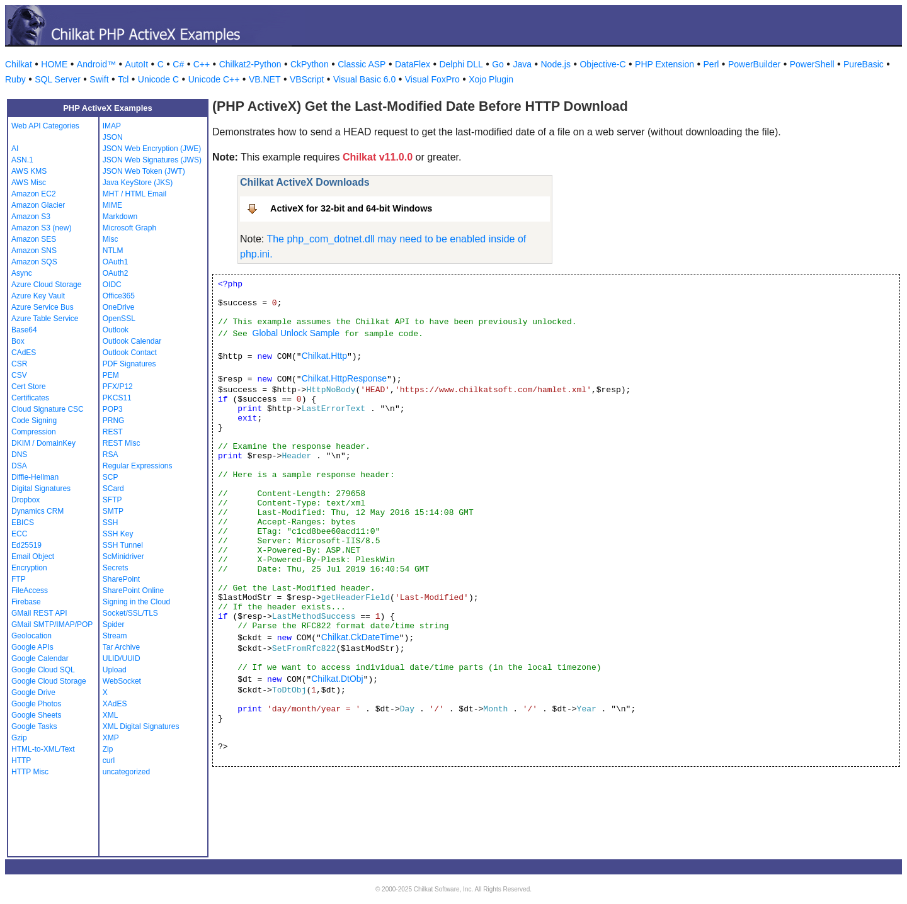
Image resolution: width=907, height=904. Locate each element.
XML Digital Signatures (141, 726)
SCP (110, 477)
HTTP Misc (29, 771)
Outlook (115, 329)
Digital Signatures (41, 488)
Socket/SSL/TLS (130, 613)
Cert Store (28, 386)
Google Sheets (36, 715)
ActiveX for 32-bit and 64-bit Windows (351, 208)
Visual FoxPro (432, 79)
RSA (110, 454)
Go (498, 64)
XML (110, 715)
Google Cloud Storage (48, 681)
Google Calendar (40, 658)
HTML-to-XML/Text (43, 749)
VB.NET (265, 79)
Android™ (96, 64)
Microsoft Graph (129, 227)
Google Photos (36, 703)
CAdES (23, 352)
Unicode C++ (214, 79)
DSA (19, 465)
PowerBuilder (754, 64)
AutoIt (137, 64)
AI (14, 148)
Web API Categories (45, 125)
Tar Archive (121, 647)
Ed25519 (26, 545)
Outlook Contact (130, 352)
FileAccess (29, 590)
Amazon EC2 (33, 193)
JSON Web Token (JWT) (144, 171)
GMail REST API (39, 613)
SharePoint (121, 579)
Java (522, 64)
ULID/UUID (121, 658)
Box (18, 341)
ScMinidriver (123, 556)
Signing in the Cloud (136, 601)
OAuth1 (115, 261)
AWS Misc (28, 182)
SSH (110, 522)
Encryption (29, 567)
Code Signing (34, 420)
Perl (711, 64)
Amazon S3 (30, 216)
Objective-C (602, 64)
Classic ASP (361, 64)
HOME (54, 64)
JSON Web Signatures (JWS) (152, 159)
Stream (115, 635)
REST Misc (121, 443)
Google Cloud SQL (43, 669)
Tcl (123, 79)
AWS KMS (29, 171)
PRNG (114, 420)
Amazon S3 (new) (41, 227)
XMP (111, 737)
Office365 (119, 295)
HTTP (21, 760)
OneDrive (119, 307)
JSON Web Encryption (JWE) (152, 148)
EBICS (22, 522)
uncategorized (126, 771)
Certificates (30, 397)
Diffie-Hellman (35, 477)
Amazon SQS (34, 261)
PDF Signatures (129, 363)
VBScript (307, 79)
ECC (19, 533)
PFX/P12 (118, 386)
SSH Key (118, 533)
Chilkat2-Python (250, 64)
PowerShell (812, 64)
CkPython (309, 64)
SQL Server (58, 79)
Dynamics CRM (37, 511)
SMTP (113, 511)
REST (113, 431)
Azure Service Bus (42, 307)
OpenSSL (119, 318)
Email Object (32, 556)
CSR (19, 363)
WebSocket (122, 681)
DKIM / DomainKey (43, 443)
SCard (113, 488)
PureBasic (863, 64)
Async (21, 273)
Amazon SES (33, 239)
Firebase (26, 601)
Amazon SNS (34, 250)
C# (178, 64)
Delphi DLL (460, 64)
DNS (19, 454)
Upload (115, 669)
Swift (98, 79)
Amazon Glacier (38, 205)
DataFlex (412, 64)
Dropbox (25, 499)
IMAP (112, 125)
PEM (111, 375)
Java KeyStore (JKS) (138, 182)
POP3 (113, 409)
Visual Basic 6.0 (364, 79)
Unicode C (158, 79)
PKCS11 (117, 397)
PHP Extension (664, 64)
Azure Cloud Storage (46, 284)
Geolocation (31, 635)
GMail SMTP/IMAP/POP (52, 624)
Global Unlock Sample (296, 333)
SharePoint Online (133, 590)
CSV (19, 375)
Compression (33, 431)
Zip (108, 749)
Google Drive (33, 692)
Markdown (120, 216)
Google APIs (32, 647)
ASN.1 (22, 159)
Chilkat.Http (324, 356)
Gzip (19, 737)
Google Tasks (34, 726)
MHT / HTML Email (134, 193)
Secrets (115, 567)
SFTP (112, 499)
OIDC (112, 284)
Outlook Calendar (132, 341)
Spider (114, 624)
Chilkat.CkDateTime (360, 637)
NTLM (113, 250)
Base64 (24, 329)
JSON (113, 137)
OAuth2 (115, 273)
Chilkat (18, 64)
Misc (110, 239)
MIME (112, 205)
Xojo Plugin (491, 79)
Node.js (556, 64)
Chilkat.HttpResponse (344, 378)
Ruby (15, 79)
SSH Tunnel (123, 545)
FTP (18, 579)
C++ (201, 64)
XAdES (115, 703)
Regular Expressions (138, 465)
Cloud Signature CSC (47, 409)
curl (109, 760)
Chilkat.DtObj (337, 679)
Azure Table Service (45, 318)
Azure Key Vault (38, 295)
